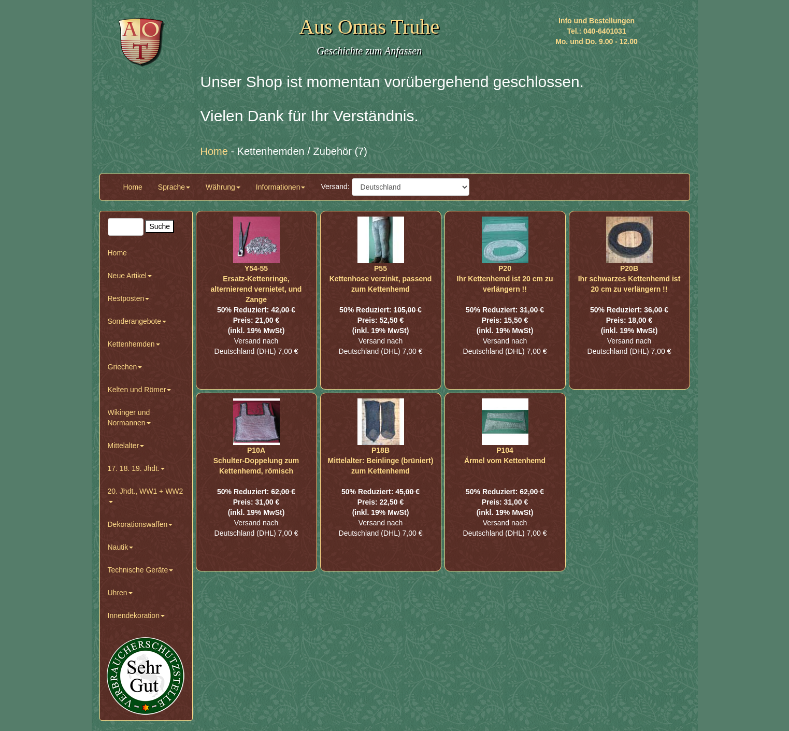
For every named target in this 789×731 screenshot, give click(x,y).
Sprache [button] (174, 187)
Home (132, 187)
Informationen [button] (281, 187)
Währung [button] (223, 187)
